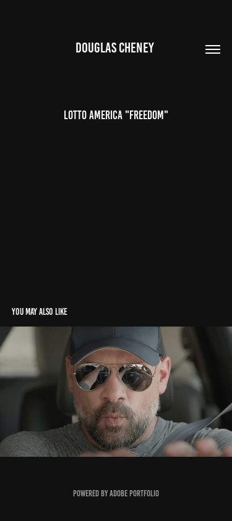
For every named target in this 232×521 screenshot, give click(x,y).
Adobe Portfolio (134, 493)
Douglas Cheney (116, 48)
